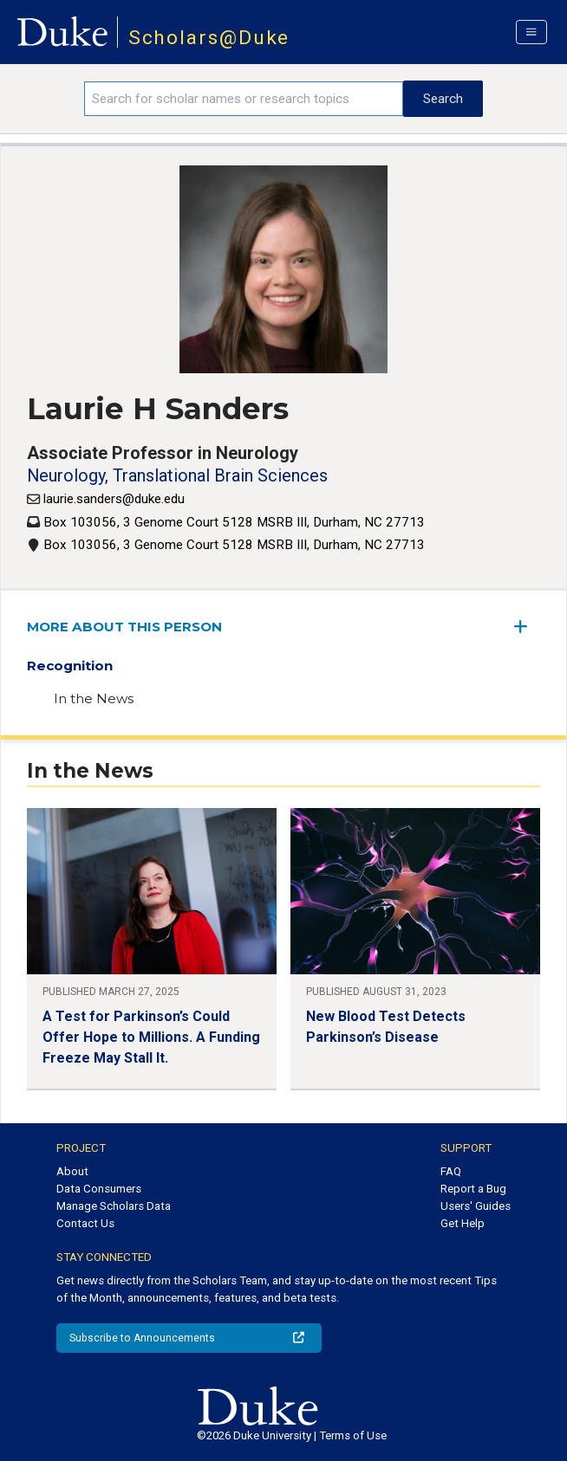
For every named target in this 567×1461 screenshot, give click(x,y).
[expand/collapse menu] (527, 626)
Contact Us (85, 1223)
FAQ (450, 1171)
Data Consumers (98, 1188)
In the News (94, 698)
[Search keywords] (243, 98)
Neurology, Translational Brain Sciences (177, 475)
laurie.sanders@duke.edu (114, 499)
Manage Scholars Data (113, 1205)
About (72, 1171)
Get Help (462, 1223)
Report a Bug (473, 1188)
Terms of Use (353, 1435)
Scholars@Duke (209, 37)
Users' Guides (475, 1205)
